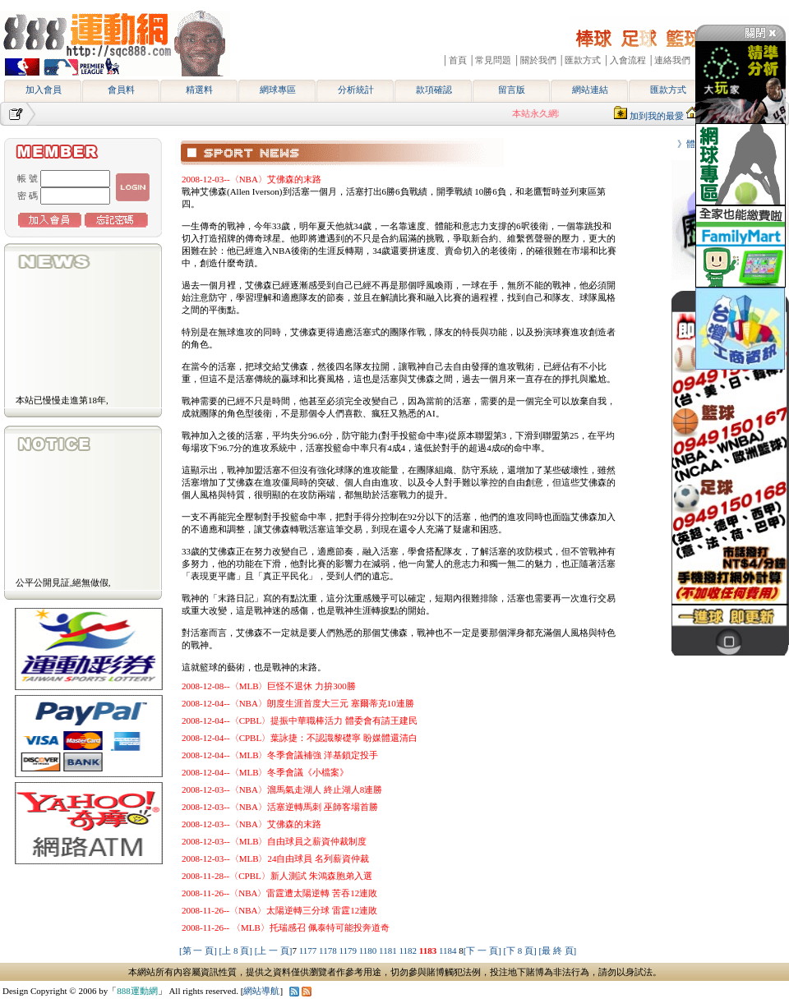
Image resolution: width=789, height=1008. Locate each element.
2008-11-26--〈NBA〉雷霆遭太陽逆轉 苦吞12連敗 (279, 893)
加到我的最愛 (657, 116)
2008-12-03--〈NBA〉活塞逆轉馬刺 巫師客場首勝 (280, 807)
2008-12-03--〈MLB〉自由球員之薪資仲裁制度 (274, 841)
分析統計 (356, 89)
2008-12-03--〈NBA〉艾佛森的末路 (251, 179)
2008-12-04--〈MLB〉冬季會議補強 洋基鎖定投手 (280, 755)
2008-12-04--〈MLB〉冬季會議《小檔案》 (265, 772)
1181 (389, 950)
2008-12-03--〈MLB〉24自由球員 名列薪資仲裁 (275, 858)
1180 (369, 950)
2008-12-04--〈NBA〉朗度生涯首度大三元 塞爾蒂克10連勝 (298, 703)
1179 (348, 950)
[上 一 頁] (274, 950)
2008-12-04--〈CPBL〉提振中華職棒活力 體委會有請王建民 (300, 720)
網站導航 (261, 991)
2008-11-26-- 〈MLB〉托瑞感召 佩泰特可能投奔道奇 (286, 927)
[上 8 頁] (235, 950)
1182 (408, 950)
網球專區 (278, 89)
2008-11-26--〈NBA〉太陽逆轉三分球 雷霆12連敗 (279, 910)
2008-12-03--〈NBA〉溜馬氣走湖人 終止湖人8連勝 (282, 789)
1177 (309, 950)
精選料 (199, 89)
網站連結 (590, 89)
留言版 (511, 89)
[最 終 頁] (557, 950)
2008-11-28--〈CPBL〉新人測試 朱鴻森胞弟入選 (277, 876)
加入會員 (43, 89)
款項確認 (434, 89)
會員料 (121, 89)
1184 (449, 950)
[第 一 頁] (198, 950)
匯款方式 (668, 89)
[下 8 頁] (519, 950)
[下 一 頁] (482, 950)
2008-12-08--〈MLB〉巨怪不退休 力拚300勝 (269, 686)
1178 (329, 950)
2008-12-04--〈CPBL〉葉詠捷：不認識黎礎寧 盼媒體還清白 (300, 738)
